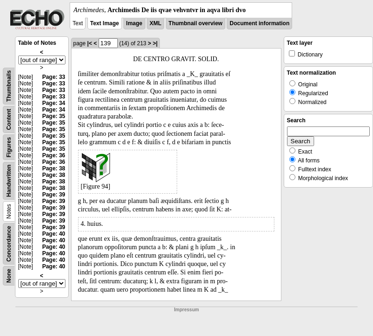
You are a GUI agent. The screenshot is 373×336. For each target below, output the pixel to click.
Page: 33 (53, 77)
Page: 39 (53, 194)
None (9, 276)
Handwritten (9, 181)
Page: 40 (53, 234)
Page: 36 (53, 155)
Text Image (104, 23)
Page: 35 (53, 116)
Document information (259, 23)
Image (134, 23)
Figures (9, 147)
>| (155, 43)
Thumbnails (9, 86)
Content (9, 119)
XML (155, 23)
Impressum (186, 309)
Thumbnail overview (195, 23)
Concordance (9, 244)
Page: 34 (53, 103)
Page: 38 (53, 168)
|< (89, 43)
